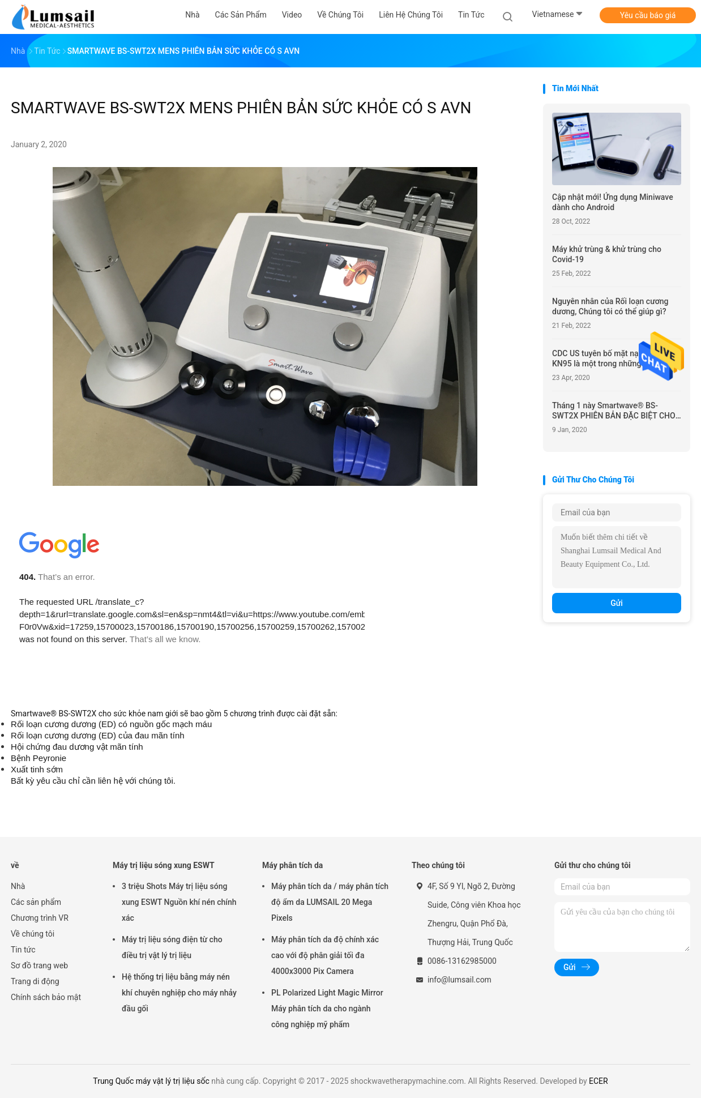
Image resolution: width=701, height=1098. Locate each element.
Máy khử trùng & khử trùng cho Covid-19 (606, 254)
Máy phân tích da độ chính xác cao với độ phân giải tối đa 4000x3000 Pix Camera (325, 955)
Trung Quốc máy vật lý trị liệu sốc (151, 1081)
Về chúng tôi (32, 933)
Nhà (18, 886)
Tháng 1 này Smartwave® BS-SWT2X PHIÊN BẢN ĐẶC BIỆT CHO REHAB (614, 411)
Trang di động (35, 981)
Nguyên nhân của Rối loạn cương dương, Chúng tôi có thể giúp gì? (610, 306)
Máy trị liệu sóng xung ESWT (164, 865)
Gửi (616, 603)
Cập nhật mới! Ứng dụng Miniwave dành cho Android (612, 202)
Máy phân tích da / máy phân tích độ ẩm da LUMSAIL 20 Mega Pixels (329, 902)
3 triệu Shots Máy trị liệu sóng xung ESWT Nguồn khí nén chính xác (179, 902)
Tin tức (23, 949)
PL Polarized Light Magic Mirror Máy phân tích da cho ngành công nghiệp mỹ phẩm (327, 1008)
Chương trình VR (40, 917)
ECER (598, 1081)
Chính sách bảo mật (46, 997)
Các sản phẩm (36, 902)
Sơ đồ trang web (39, 965)
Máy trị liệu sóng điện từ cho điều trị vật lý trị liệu (172, 947)
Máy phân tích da (292, 865)
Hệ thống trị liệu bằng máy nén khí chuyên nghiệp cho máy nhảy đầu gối (179, 992)
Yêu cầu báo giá (648, 15)
